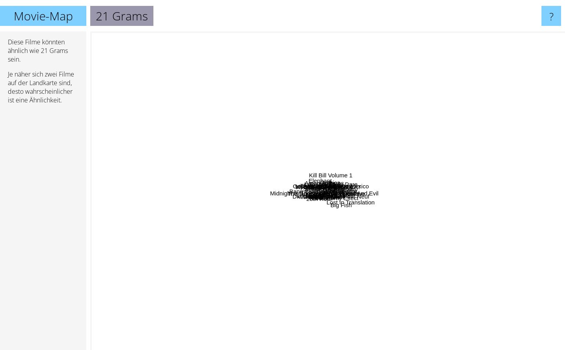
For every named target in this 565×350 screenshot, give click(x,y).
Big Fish (407, 319)
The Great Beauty (440, 147)
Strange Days (213, 126)
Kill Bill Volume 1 (421, 42)
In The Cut (258, 151)
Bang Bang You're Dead (293, 190)
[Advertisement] (43, 230)
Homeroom (211, 229)
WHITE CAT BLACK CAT (330, 151)
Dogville (201, 155)
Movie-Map (43, 16)
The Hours (510, 214)
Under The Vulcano (339, 127)
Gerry (366, 208)
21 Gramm (347, 265)
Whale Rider (291, 251)
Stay (360, 112)
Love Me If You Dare (347, 87)
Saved (404, 106)
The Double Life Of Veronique (266, 245)
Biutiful (428, 153)
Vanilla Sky (236, 327)
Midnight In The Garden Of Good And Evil (380, 204)
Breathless (256, 86)
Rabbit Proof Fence (421, 229)
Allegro (368, 241)
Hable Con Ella (224, 265)
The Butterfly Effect (401, 269)
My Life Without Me (251, 173)
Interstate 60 (353, 258)
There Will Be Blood (295, 107)
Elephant (232, 119)
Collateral (446, 129)
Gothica (322, 76)
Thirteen (212, 274)
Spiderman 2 (328, 270)
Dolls (347, 98)
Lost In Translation (523, 302)
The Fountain (209, 207)
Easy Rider (158, 142)
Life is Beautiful (120, 227)
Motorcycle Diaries (377, 220)
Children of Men (164, 112)
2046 (380, 129)
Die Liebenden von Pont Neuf (439, 241)
